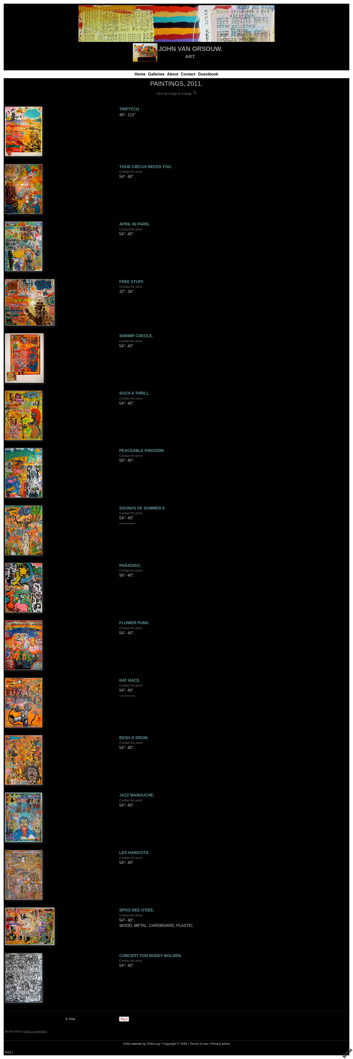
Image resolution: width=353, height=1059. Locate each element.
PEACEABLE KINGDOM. (142, 451)
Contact (188, 74)
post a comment (35, 1031)
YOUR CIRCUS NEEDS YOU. (145, 167)
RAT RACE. (129, 680)
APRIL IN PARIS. (134, 224)
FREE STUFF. (131, 282)
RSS (8, 1052)
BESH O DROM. (134, 738)
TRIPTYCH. (129, 109)
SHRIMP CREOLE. (136, 336)
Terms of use (199, 1044)
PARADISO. (130, 565)
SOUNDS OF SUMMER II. (142, 508)
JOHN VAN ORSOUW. (190, 48)
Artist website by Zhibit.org (141, 1044)
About (172, 74)
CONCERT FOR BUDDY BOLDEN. (150, 956)
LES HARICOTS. (134, 853)
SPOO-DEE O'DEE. (136, 910)
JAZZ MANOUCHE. (136, 795)
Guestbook (208, 74)
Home (140, 74)
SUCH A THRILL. (134, 393)
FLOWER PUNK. (134, 623)
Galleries (156, 74)
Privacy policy (220, 1044)
